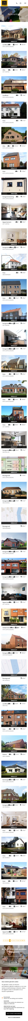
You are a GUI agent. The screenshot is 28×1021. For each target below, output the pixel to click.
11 (24, 940)
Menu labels (25, 3)
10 (22, 940)
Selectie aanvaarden (14, 1017)
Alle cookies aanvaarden (14, 1013)
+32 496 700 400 (16, 3)
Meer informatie (6, 994)
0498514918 (20, 3)
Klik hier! (14, 963)
